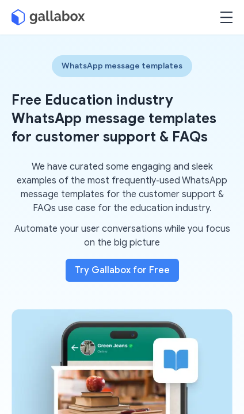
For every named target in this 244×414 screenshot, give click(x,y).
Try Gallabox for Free (122, 270)
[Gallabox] (48, 17)
